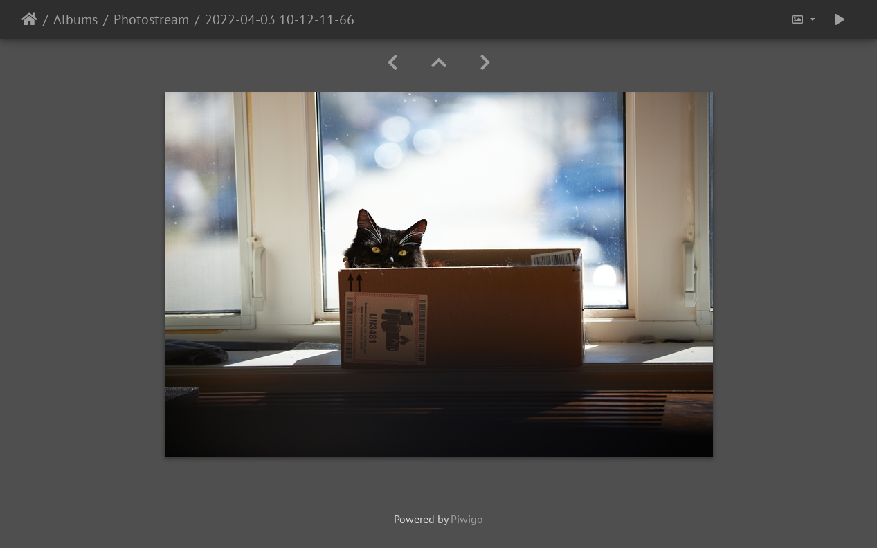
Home (29, 19)
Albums (75, 19)
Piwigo (467, 519)
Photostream (151, 19)
